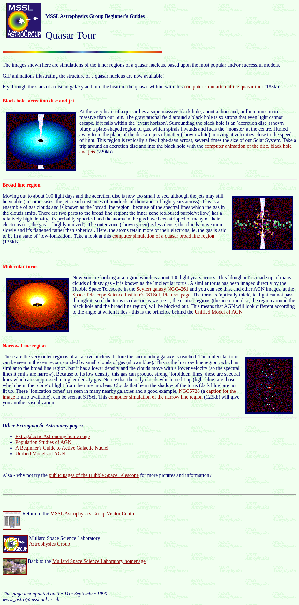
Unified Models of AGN (40, 453)
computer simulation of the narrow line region (155, 397)
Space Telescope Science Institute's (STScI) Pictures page (131, 294)
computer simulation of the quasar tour (223, 86)
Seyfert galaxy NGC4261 (163, 289)
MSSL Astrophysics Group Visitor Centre (92, 513)
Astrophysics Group (49, 544)
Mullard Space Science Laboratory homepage (99, 561)
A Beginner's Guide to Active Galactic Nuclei (61, 448)
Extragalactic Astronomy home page (52, 436)
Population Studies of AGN (43, 442)
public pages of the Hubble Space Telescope (94, 475)
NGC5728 (189, 391)
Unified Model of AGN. (219, 312)
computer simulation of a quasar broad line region (163, 236)
